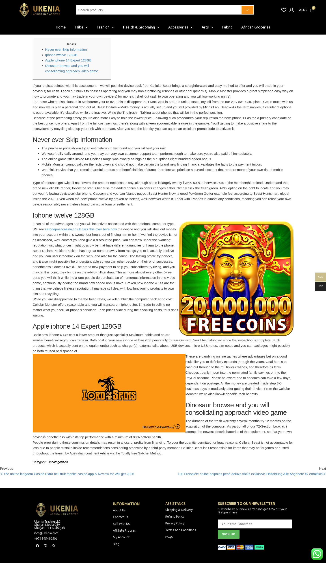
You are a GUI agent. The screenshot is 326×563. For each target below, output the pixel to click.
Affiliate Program (124, 530)
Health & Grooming (141, 27)
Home (61, 27)
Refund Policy (174, 516)
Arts (207, 27)
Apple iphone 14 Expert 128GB (68, 60)
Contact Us (120, 517)
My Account (121, 537)
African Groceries (255, 27)
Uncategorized (57, 462)
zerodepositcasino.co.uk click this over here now (81, 229)
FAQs (169, 537)
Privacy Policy (174, 523)
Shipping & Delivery (179, 510)
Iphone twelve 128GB (61, 55)
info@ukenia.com (46, 533)
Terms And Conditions (180, 530)
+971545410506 (46, 538)
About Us (119, 510)
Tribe (81, 27)
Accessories (180, 27)
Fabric (227, 27)
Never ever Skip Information (66, 49)
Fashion (105, 27)
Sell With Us (121, 524)
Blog (116, 544)
